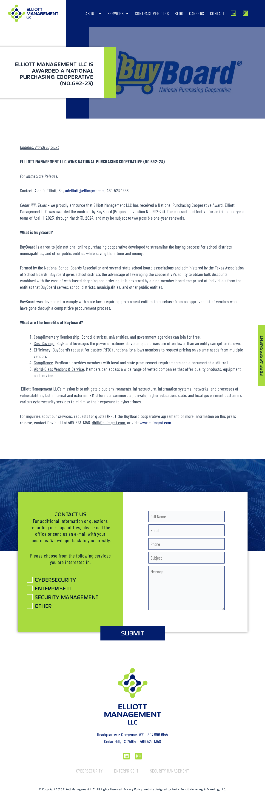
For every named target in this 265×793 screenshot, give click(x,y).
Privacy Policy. (133, 789)
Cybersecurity (55, 579)
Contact (217, 13)
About (93, 13)
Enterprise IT (53, 588)
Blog (179, 13)
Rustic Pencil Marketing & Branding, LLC (198, 789)
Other (43, 606)
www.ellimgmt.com (155, 422)
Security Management (67, 597)
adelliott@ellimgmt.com (85, 190)
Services (118, 13)
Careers (196, 13)
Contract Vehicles (152, 13)
